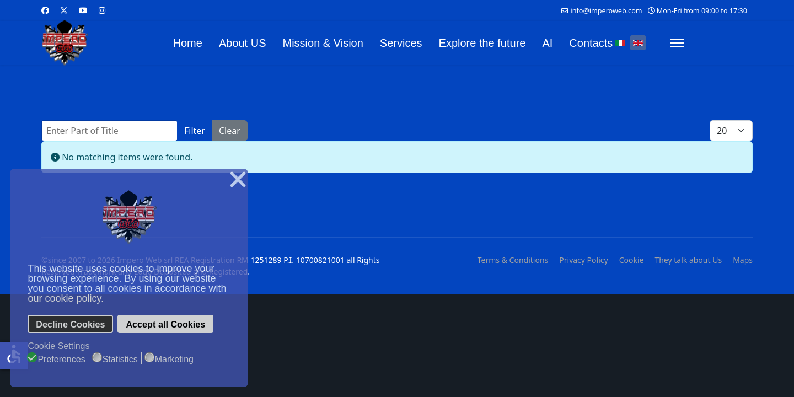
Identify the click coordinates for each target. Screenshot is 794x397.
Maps (743, 260)
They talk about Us (688, 260)
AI (547, 43)
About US (242, 43)
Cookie (631, 260)
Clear (229, 131)
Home (187, 43)
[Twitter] (64, 10)
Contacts (591, 43)
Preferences (61, 359)
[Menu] (677, 43)
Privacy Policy (583, 260)
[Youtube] (83, 10)
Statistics (120, 359)
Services (401, 43)
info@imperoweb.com (606, 10)
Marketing (174, 359)
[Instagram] (102, 10)
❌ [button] (237, 179)
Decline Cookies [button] (70, 324)
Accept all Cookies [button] (165, 324)
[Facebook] (45, 10)
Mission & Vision (323, 43)
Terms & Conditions (513, 260)
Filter (194, 131)
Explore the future (482, 43)
